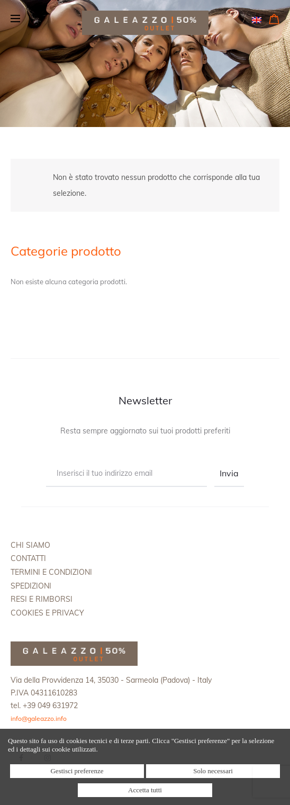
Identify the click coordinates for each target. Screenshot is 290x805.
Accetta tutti (145, 790)
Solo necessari (213, 771)
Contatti (28, 558)
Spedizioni (31, 586)
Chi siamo (30, 545)
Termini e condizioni (51, 572)
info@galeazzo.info (39, 718)
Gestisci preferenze (76, 771)
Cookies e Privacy (47, 613)
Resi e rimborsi (41, 599)
